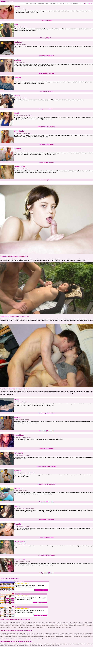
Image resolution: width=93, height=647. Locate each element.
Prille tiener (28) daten (46, 20)
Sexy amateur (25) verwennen (46, 431)
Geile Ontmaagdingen (75, 3)
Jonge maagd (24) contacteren (46, 519)
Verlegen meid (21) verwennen (46, 162)
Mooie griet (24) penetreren (46, 144)
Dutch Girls (41, 590)
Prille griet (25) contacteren (47, 537)
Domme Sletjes (39, 602)
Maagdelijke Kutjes (43, 3)
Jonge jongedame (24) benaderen (46, 126)
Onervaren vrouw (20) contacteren (46, 484)
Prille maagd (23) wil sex (46, 38)
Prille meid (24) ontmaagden (46, 55)
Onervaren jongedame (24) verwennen (46, 466)
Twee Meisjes (40, 615)
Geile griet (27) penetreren (46, 91)
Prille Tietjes (33, 3)
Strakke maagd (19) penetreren (46, 413)
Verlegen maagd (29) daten (46, 573)
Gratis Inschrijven (87, 3)
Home (26, 3)
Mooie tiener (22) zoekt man (46, 502)
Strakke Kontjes (54, 3)
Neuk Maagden (64, 3)
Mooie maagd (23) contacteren (46, 73)
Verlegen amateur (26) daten (46, 109)
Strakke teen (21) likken (46, 180)
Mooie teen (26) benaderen (46, 448)
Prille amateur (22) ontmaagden (46, 555)
